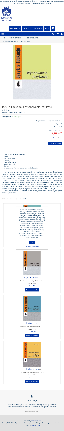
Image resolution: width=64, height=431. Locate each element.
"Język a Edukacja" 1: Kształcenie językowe (41, 277)
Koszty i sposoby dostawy (46, 404)
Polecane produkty (9, 199)
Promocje (38, 28)
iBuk (47, 28)
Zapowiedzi (15, 28)
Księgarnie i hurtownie (49, 407)
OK (32, 243)
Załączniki (23, 199)
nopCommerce (36, 421)
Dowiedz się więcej (32, 246)
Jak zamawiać (35, 407)
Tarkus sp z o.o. (34, 425)
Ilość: (54, 137)
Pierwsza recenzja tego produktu (13, 112)
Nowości (27, 28)
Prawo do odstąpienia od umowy (18, 407)
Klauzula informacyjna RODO (17, 404)
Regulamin (32, 404)
